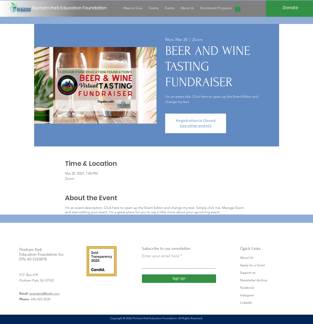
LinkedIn (246, 302)
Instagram (247, 295)
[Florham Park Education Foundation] (71, 7)
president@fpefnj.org (44, 293)
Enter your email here (160, 256)
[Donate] (290, 8)
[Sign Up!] (179, 278)
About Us (246, 257)
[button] (238, 8)
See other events (195, 125)
